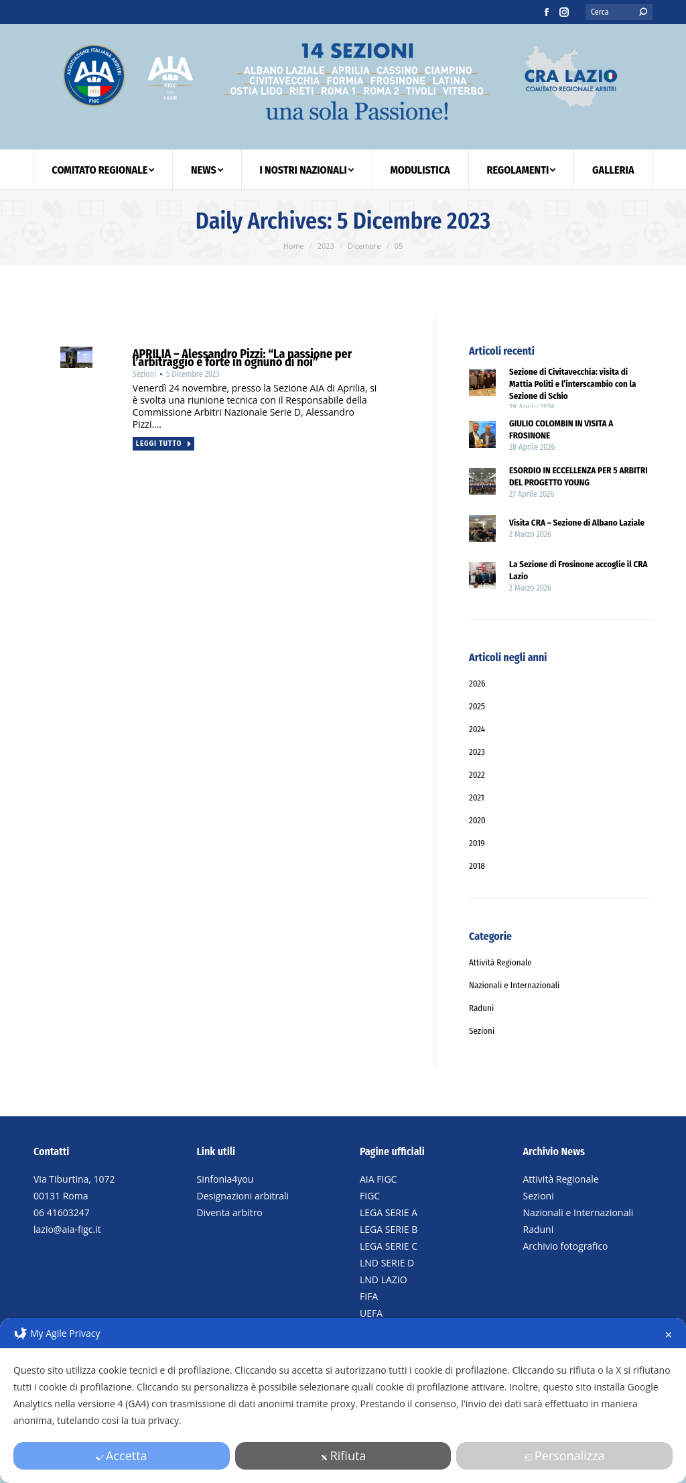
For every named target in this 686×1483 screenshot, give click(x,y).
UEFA (371, 1313)
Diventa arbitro (230, 1212)
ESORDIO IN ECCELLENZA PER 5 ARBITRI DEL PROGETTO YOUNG (578, 476)
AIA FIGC (378, 1179)
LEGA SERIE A (388, 1212)
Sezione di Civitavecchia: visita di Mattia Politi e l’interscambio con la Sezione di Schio (572, 384)
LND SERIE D (387, 1262)
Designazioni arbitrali (243, 1195)
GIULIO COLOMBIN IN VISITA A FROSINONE (561, 429)
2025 (477, 706)
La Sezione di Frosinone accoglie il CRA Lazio (578, 570)
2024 (477, 729)
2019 (477, 843)
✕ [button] (669, 1334)
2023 (477, 752)
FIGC (370, 1195)
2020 (477, 820)
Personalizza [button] (565, 1455)
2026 (477, 683)
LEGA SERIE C (388, 1246)
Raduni (538, 1229)
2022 (477, 775)
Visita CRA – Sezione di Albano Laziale (576, 523)
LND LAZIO (383, 1279)
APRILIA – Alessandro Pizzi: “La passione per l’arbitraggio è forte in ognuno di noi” (242, 358)
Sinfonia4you (225, 1179)
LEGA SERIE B (388, 1229)
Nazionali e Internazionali (578, 1212)
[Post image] (482, 384)
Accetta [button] (121, 1455)
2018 (477, 866)
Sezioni (538, 1195)
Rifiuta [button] (343, 1455)
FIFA (369, 1296)
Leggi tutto (164, 443)
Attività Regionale (561, 1179)
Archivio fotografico (565, 1246)
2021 (476, 797)
